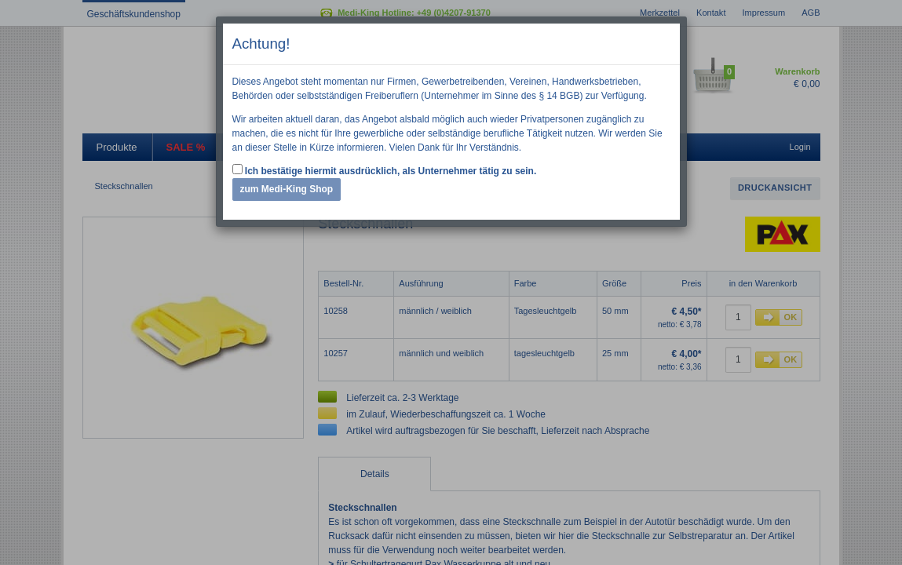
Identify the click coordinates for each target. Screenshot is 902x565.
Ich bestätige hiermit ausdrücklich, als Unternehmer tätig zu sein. (384, 170)
